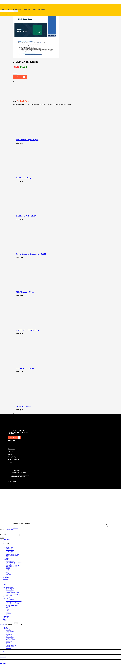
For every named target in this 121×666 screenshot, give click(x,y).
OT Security (9, 641)
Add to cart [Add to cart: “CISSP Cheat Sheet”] (15, 528)
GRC (7, 635)
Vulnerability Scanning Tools (13, 555)
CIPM (7, 569)
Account (3, 657)
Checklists (8, 630)
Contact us (11, 454)
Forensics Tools (10, 550)
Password (3, 534)
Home (2, 9)
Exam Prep (9, 634)
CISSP (7, 573)
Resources (18, 9)
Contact (5, 581)
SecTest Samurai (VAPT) (12, 565)
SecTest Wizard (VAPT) (12, 566)
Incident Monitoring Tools (12, 554)
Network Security (10, 639)
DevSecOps (9, 632)
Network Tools (10, 551)
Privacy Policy (12, 456)
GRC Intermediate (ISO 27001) (14, 562)
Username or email (5, 532)
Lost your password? (5, 539)
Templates (8, 648)
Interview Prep (10, 637)
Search (16, 11)
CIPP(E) (8, 568)
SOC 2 (7, 570)
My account (6, 577)
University (27, 9)
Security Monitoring (11, 645)
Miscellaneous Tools (11, 557)
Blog (34, 9)
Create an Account (8, 529)
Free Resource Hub (8, 547)
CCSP (7, 576)
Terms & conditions (13, 459)
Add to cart (18, 77)
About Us (9, 9)
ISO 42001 (9, 574)
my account (11, 449)
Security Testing (10, 646)
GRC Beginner (10, 561)
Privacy (8, 642)
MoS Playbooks (10, 638)
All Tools (3, 663)
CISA (7, 572)
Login (2, 537)
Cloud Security (10, 631)
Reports (8, 643)
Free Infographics (7, 558)
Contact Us (41, 9)
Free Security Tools (8, 548)
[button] (27, 9)
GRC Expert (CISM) (11, 563)
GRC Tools (9, 552)
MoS (1, 2)
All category (6, 627)
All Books (3, 652)
